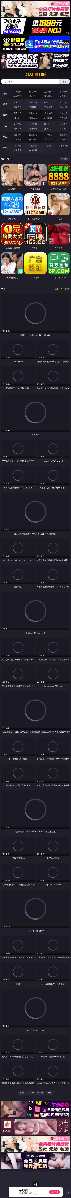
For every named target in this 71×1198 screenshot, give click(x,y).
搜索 (64, 81)
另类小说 (33, 139)
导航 (5, 147)
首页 (22, 1093)
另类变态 (63, 117)
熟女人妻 (17, 107)
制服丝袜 (17, 117)
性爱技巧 (63, 139)
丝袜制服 (33, 107)
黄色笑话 (48, 139)
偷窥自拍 (17, 124)
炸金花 (33, 96)
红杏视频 (17, 150)
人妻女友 (48, 134)
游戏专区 (63, 91)
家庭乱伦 (33, 134)
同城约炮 (17, 145)
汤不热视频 (63, 145)
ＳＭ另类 (63, 107)
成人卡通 (48, 113)
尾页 (49, 1093)
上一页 (31, 1093)
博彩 (5, 93)
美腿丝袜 (17, 128)
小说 (5, 136)
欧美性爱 (63, 113)
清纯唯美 (33, 128)
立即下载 (54, 1192)
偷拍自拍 (33, 113)
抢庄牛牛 (63, 96)
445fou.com (35, 74)
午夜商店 (33, 145)
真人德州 (33, 91)
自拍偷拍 (33, 102)
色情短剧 (33, 150)
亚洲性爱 (17, 113)
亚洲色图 (33, 124)
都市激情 (17, 134)
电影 (5, 115)
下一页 (40, 1093)
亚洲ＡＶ (17, 102)
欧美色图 (48, 124)
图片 (5, 125)
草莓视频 (48, 145)
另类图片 (63, 128)
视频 (5, 104)
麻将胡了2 (17, 96)
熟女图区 (48, 128)
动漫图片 (63, 124)
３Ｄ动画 (63, 102)
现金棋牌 (48, 96)
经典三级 (33, 117)
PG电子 (17, 91)
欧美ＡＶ (48, 102)
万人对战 (48, 91)
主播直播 (48, 107)
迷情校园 (17, 139)
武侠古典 (63, 134)
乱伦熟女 (48, 117)
